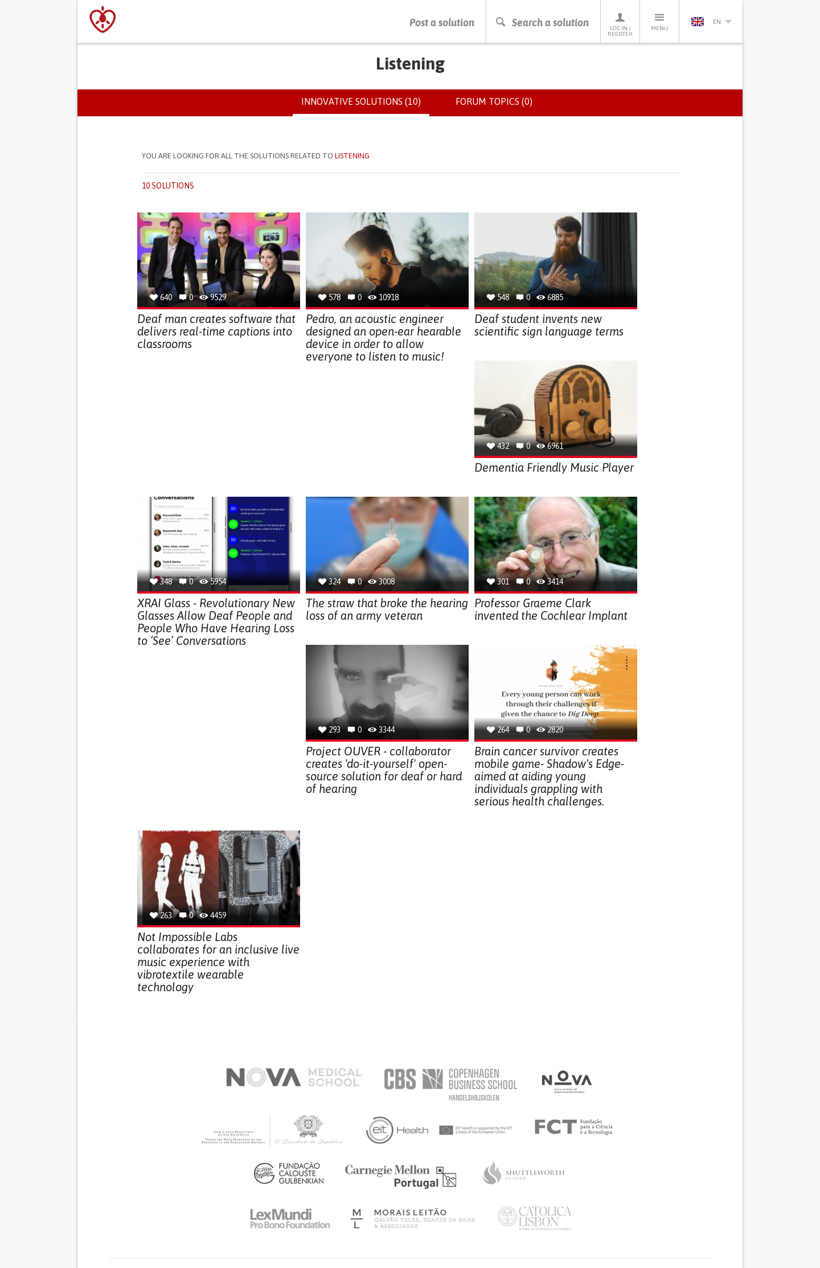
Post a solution (441, 22)
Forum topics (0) (494, 101)
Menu (659, 21)
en (711, 21)
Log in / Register (620, 24)
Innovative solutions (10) (365, 106)
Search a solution (542, 22)
